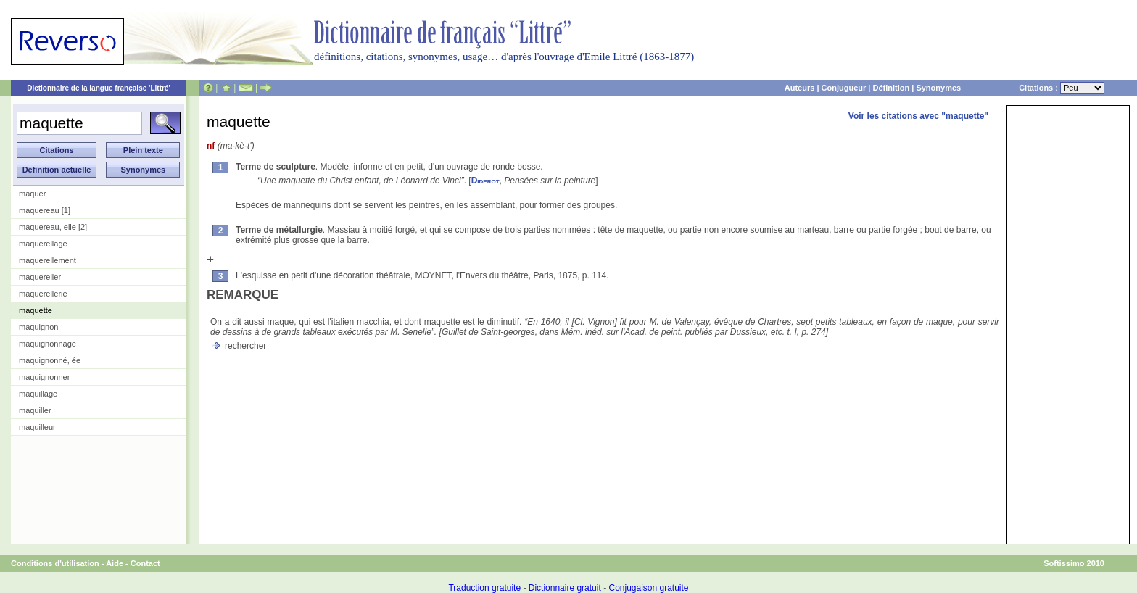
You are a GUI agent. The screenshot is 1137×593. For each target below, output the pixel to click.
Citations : (1061, 87)
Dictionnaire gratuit (565, 588)
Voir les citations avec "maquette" (918, 116)
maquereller (40, 277)
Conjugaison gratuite (648, 588)
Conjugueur (844, 87)
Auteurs (800, 87)
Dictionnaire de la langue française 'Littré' (98, 88)
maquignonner (44, 377)
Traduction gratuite (484, 588)
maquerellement (47, 260)
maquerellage (43, 243)
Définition (890, 87)
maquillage (38, 393)
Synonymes (938, 87)
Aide (114, 563)
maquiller (35, 410)
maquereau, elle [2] (53, 227)
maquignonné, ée (49, 360)
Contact (145, 563)
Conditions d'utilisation (55, 563)
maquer (32, 193)
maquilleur (37, 427)
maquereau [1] (44, 210)
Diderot (485, 180)
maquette (35, 310)
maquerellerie (43, 293)
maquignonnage (47, 343)
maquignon (38, 327)
